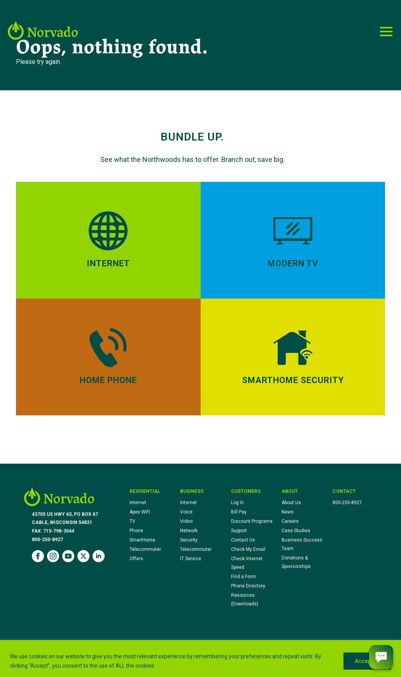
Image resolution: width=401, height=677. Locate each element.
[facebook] (38, 556)
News (288, 512)
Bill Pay (239, 512)
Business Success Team (302, 544)
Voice (186, 512)
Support (239, 530)
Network (189, 530)
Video (186, 521)
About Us (291, 502)
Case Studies (296, 530)
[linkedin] (99, 556)
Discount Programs (252, 521)
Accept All (367, 661)
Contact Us (243, 540)
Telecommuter (145, 549)
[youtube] (68, 556)
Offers (136, 558)
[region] (200, 658)
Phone (136, 530)
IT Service (190, 558)
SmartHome (142, 540)
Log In (237, 502)
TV (132, 521)
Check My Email (248, 549)
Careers (290, 521)
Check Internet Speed (247, 563)
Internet (138, 502)
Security (189, 540)
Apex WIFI (140, 512)
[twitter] (83, 556)
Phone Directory (248, 586)
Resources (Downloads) (244, 600)
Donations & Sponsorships (296, 562)
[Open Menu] (386, 31)
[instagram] (53, 556)
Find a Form (243, 576)
